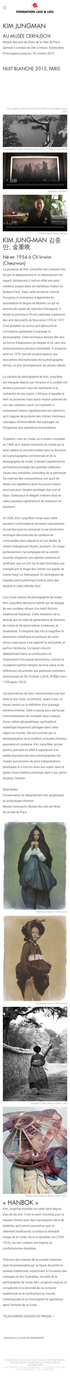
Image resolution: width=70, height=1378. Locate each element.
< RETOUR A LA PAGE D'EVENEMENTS (23, 1338)
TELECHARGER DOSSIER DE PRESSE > (28, 1316)
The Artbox (48, 1369)
